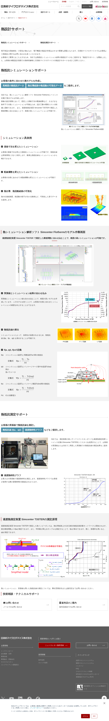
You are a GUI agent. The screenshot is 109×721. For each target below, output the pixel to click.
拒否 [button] (94, 716)
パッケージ (79, 666)
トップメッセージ (7, 651)
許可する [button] (85, 716)
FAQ (77, 668)
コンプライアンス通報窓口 (10, 665)
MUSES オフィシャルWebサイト (95, 687)
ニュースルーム (53, 1)
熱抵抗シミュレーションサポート (14, 42)
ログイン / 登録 (87, 6)
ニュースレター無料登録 (54, 645)
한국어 (84, 1)
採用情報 (105, 1)
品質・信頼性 (63, 12)
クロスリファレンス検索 (84, 671)
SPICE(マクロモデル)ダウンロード (87, 674)
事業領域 (4, 656)
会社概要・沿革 (6, 654)
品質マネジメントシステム (85, 660)
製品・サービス (10, 12)
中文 (78, 1)
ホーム (3, 18)
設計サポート (45, 12)
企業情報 (99, 12)
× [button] (104, 703)
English (71, 1)
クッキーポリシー (36, 708)
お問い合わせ (94, 1)
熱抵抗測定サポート (48, 42)
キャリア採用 (42, 663)
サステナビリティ (7, 662)
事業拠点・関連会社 (7, 659)
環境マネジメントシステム (85, 663)
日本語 (64, 1)
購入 (81, 12)
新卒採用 (41, 660)
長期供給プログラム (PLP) (85, 677)
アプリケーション (27, 12)
